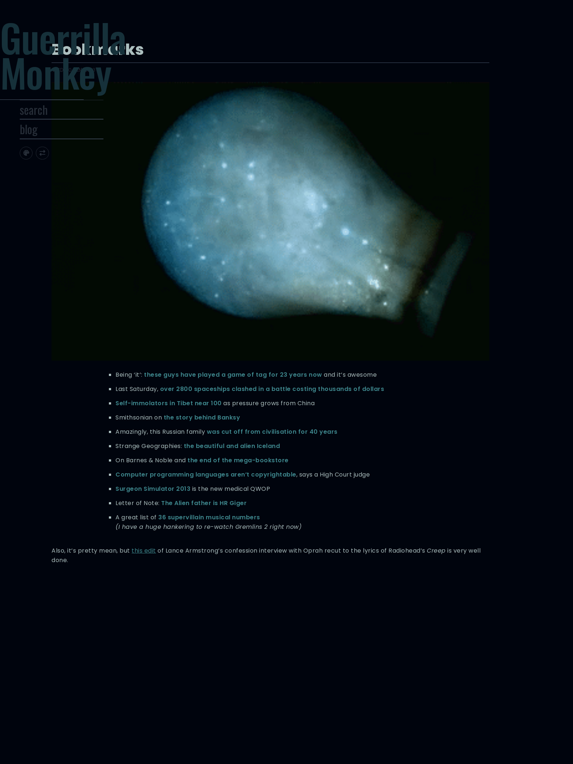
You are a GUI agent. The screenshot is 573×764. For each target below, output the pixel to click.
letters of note (373, 677)
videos (311, 692)
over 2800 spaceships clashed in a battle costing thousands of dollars (367, 249)
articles (318, 669)
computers (379, 669)
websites (331, 692)
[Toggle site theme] (58, 174)
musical (312, 685)
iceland (346, 677)
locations (403, 677)
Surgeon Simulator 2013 (340, 406)
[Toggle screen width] (74, 174)
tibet (389, 685)
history (327, 677)
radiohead (336, 685)
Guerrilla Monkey (97, 64)
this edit (362, 496)
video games (413, 685)
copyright (406, 669)
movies (425, 677)
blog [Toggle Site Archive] (60, 151)
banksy (338, 669)
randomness (366, 685)
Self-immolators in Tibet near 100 (356, 272)
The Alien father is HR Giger (391, 429)
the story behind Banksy (388, 296)
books (356, 669)
